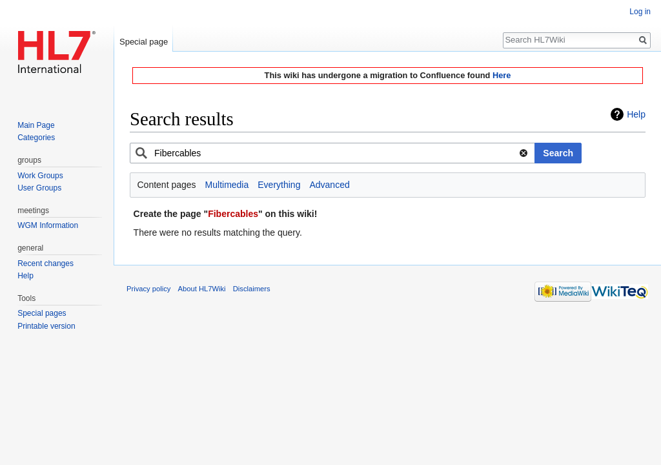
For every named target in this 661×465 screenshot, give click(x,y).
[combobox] (332, 153)
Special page (143, 41)
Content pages (166, 185)
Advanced (329, 185)
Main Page (35, 125)
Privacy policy (148, 289)
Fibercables (233, 214)
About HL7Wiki (202, 289)
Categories (36, 137)
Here (502, 75)
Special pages (41, 313)
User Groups (39, 187)
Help (636, 114)
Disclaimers (251, 289)
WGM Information (47, 225)
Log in (640, 11)
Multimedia (227, 185)
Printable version (46, 326)
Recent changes (45, 263)
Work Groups (40, 175)
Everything (279, 185)
